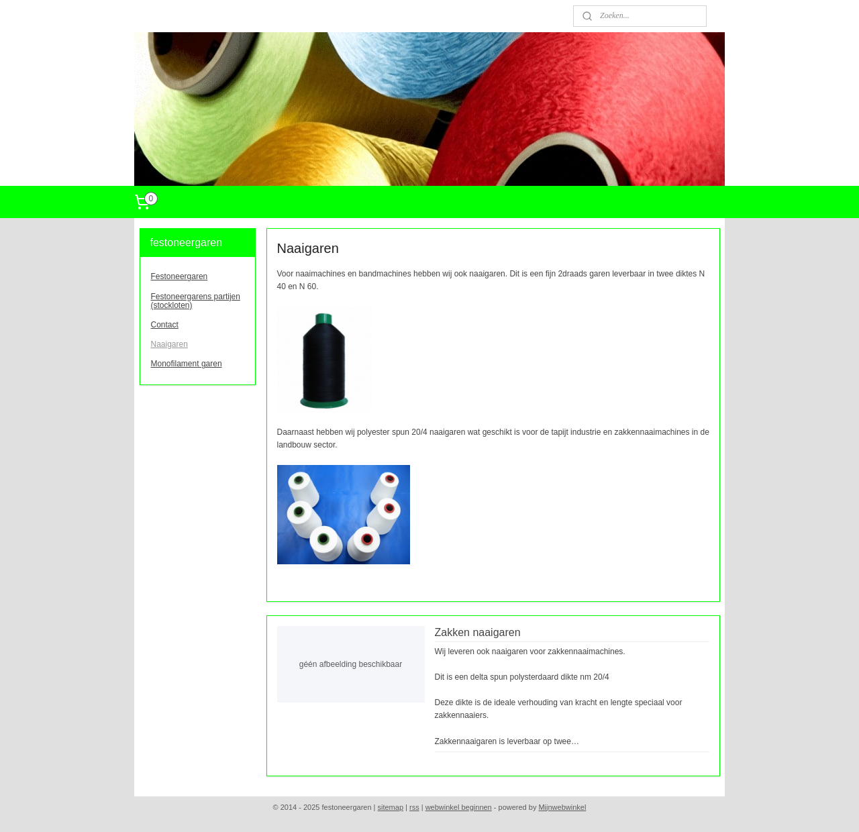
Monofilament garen (186, 363)
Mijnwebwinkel (562, 807)
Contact (165, 324)
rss (414, 807)
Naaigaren (169, 344)
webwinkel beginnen (458, 807)
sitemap (391, 807)
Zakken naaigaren (477, 632)
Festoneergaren (179, 276)
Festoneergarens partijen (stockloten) (195, 301)
